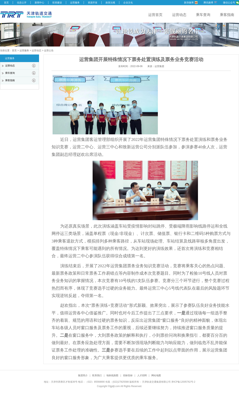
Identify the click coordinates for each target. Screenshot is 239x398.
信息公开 (21, 2)
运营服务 (75, 2)
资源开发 (92, 2)
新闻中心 (39, 2)
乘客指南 (227, 15)
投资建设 (57, 2)
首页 (6, 2)
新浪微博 (189, 2)
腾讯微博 (208, 2)
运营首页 (155, 15)
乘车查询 (203, 15)
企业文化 (128, 2)
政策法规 (110, 2)
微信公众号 (229, 2)
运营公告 (49, 50)
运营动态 (179, 15)
